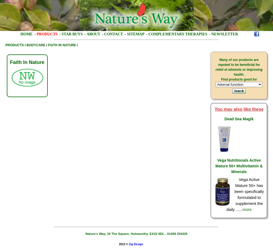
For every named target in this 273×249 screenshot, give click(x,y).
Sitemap (136, 34)
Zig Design (136, 244)
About (93, 34)
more (246, 209)
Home (26, 34)
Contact (113, 34)
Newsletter (224, 34)
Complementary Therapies (177, 34)
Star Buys (72, 34)
